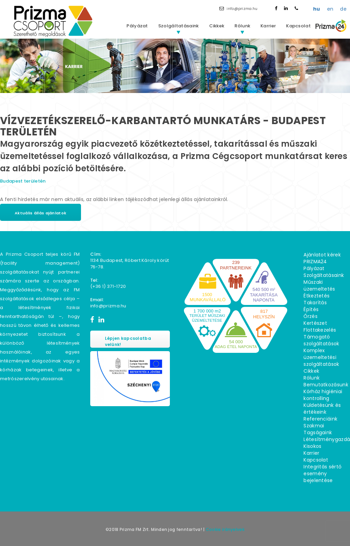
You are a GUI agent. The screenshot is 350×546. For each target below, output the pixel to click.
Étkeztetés (316, 295)
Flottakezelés (320, 330)
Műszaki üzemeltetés (319, 285)
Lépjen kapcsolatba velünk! (128, 341)
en (330, 8)
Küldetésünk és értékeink (322, 408)
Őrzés (311, 316)
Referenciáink (320, 418)
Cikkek (217, 26)
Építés (311, 309)
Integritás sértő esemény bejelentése (322, 473)
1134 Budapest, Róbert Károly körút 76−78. (129, 263)
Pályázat (137, 26)
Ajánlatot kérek (322, 254)
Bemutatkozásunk (326, 384)
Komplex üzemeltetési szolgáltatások (321, 357)
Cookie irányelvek (225, 529)
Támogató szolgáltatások (321, 340)
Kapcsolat (298, 26)
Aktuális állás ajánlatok (40, 213)
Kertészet (315, 323)
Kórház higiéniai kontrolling (323, 395)
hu (316, 8)
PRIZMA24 (315, 261)
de (343, 8)
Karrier (268, 26)
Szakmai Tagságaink (318, 429)
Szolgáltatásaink (178, 26)
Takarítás (315, 302)
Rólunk (242, 26)
